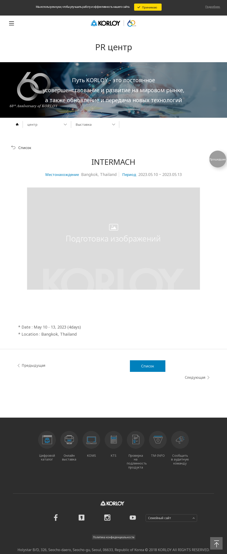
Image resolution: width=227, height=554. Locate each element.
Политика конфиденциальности (113, 525)
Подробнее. (212, 7)
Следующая (202, 365)
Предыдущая (26, 365)
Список (113, 365)
